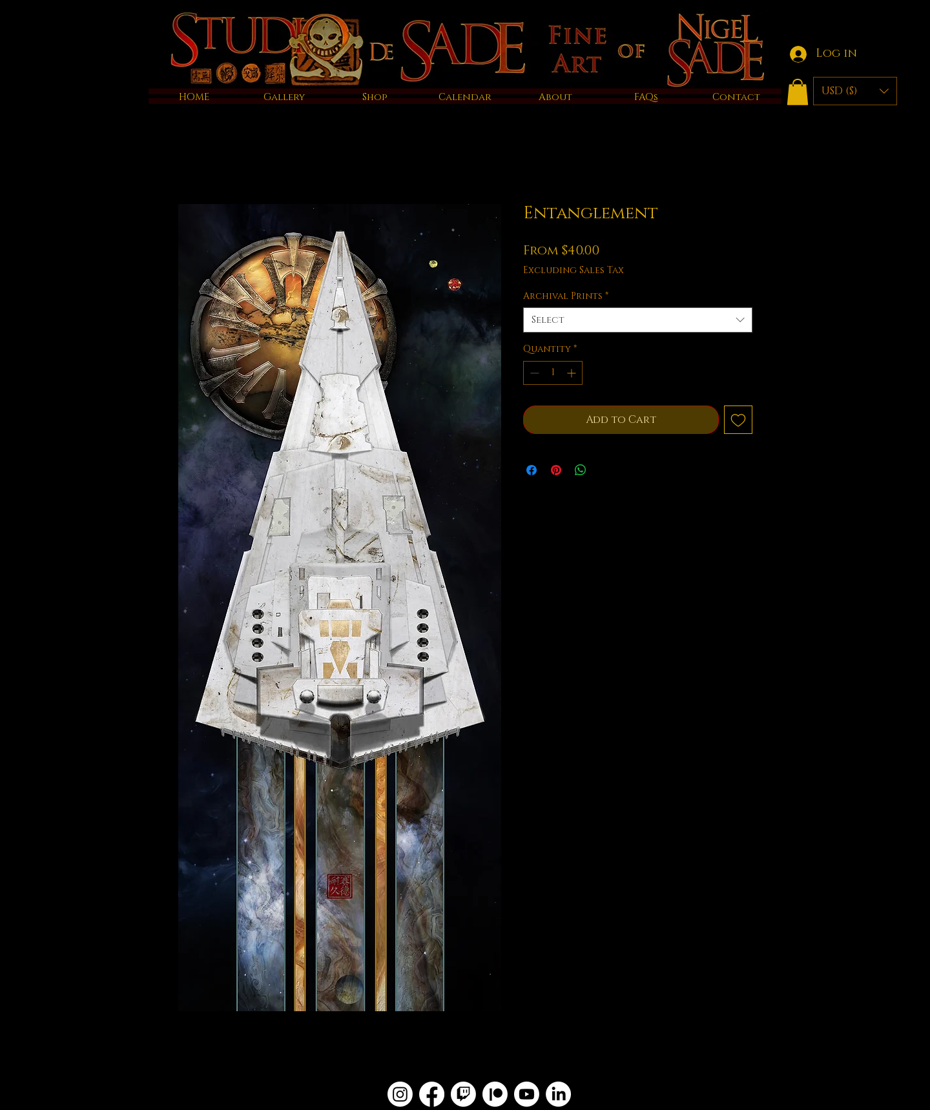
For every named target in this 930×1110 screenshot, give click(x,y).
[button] (798, 92)
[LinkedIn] (558, 1094)
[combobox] (637, 320)
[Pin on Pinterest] (556, 470)
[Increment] (572, 373)
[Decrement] (533, 373)
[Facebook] (431, 1094)
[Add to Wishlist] (738, 420)
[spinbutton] (552, 373)
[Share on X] (605, 470)
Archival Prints (565, 296)
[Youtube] (526, 1094)
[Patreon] (495, 1094)
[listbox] (855, 91)
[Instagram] (400, 1094)
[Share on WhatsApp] (580, 470)
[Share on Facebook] (531, 470)
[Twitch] (463, 1094)
